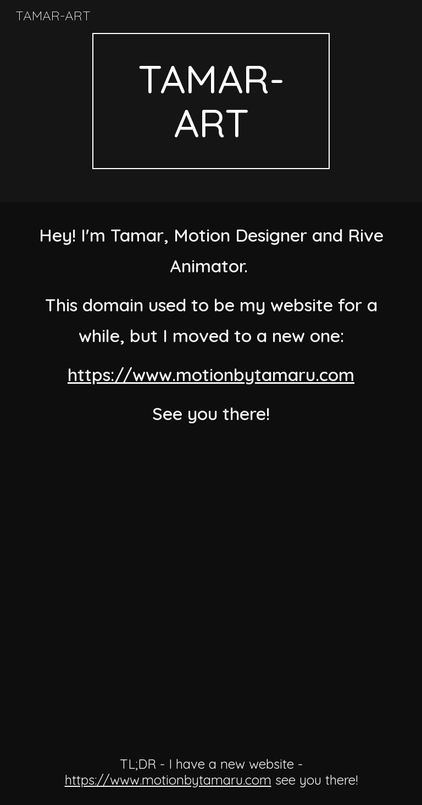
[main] (210, 101)
